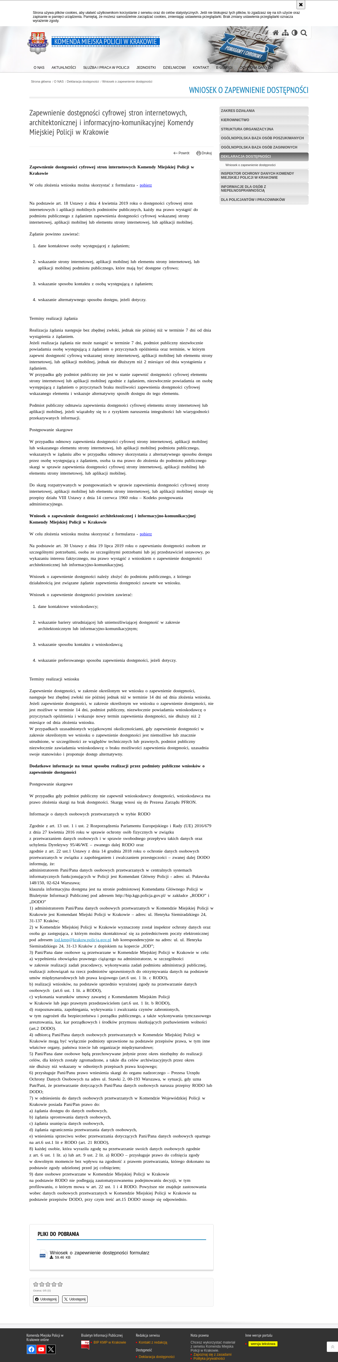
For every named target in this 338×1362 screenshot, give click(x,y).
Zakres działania (238, 111)
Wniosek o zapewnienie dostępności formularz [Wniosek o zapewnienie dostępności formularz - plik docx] (99, 1252)
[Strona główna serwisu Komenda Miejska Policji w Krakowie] (276, 32)
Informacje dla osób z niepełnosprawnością (243, 189)
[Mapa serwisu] (285, 32)
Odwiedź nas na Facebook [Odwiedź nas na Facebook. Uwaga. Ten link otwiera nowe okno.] (31, 1349)
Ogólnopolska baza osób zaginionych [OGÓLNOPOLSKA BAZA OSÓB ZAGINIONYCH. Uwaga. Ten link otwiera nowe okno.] (259, 147)
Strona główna (41, 81)
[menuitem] (39, 66)
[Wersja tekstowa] (295, 32)
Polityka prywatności (209, 1359)
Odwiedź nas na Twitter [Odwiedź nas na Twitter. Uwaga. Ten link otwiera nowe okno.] (51, 1349)
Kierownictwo (235, 120)
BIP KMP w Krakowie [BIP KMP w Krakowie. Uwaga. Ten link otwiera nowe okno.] (110, 1342)
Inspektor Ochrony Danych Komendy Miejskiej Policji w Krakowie (257, 175)
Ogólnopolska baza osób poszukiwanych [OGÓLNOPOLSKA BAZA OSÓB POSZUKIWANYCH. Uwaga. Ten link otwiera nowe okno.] (262, 138)
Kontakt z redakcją (153, 1342)
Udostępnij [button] (46, 1299)
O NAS (59, 81)
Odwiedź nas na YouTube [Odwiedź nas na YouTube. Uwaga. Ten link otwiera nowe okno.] (41, 1349)
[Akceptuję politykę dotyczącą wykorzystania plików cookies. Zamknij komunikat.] (301, 4)
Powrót (181, 153)
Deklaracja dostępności (83, 81)
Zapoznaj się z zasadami (212, 1355)
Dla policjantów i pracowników (253, 200)
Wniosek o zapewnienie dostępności (127, 81)
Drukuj (204, 153)
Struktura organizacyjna (247, 129)
